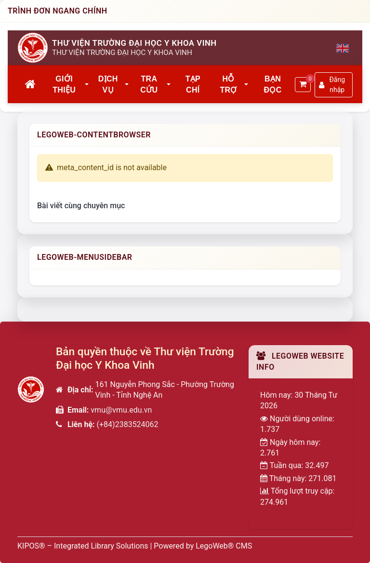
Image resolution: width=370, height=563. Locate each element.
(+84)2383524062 (128, 424)
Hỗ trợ (228, 84)
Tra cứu (149, 84)
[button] (87, 85)
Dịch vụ (108, 84)
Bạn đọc (273, 84)
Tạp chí (192, 84)
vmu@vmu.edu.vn (121, 410)
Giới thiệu (64, 84)
